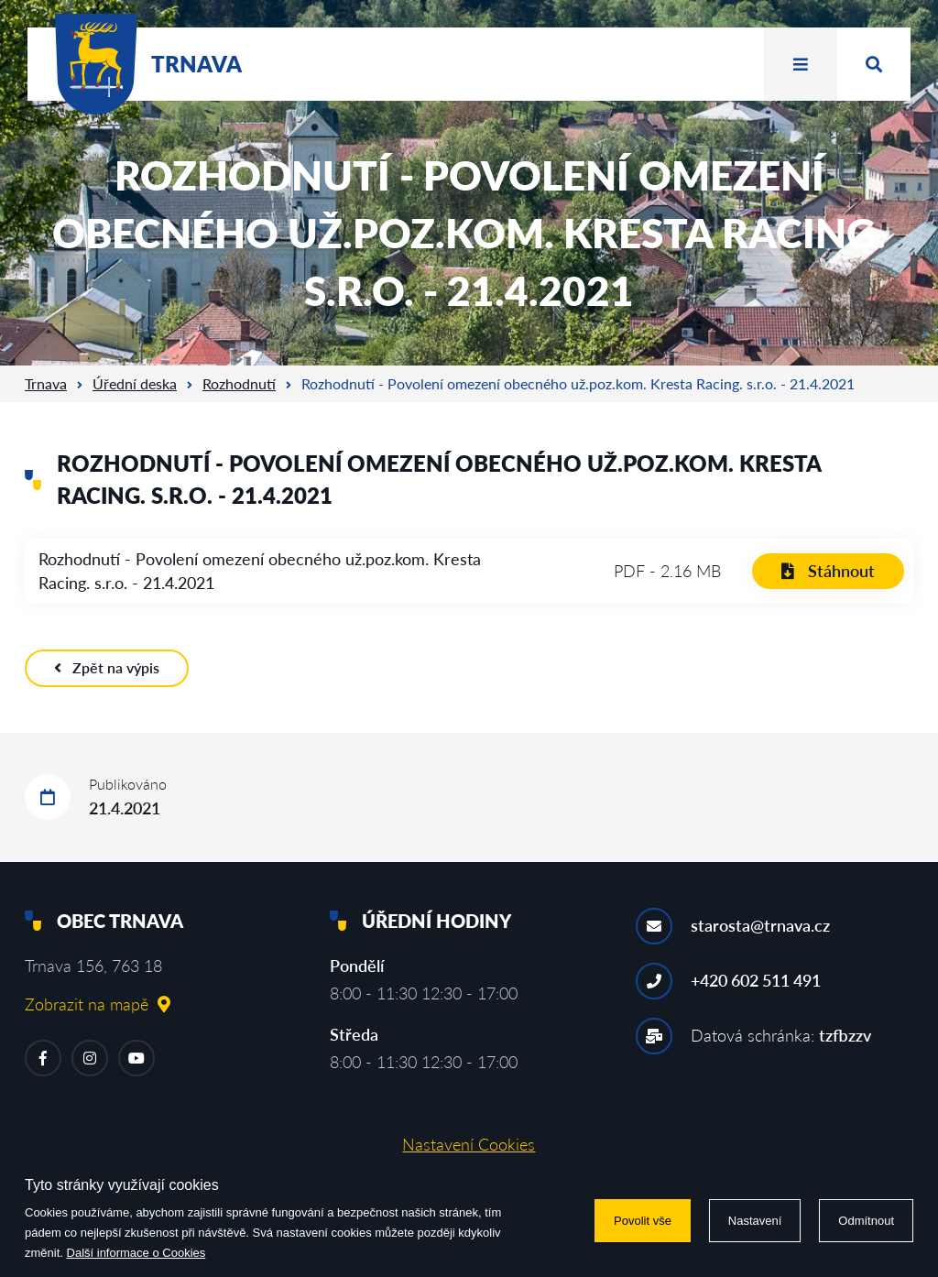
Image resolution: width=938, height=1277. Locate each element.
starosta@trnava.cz (760, 925)
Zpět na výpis (106, 667)
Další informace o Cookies (136, 1253)
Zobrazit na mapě (97, 1004)
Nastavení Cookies (468, 1144)
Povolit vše (642, 1221)
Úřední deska (135, 383)
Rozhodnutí (239, 383)
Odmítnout (866, 1221)
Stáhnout (828, 571)
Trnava (46, 383)
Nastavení (755, 1221)
